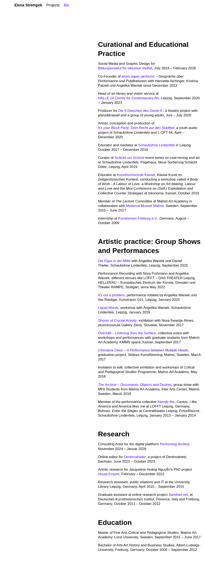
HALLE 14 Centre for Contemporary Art (128, 98)
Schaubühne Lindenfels (156, 145)
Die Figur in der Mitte (114, 261)
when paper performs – (139, 76)
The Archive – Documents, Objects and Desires (134, 385)
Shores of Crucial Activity (117, 320)
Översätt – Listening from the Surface (127, 333)
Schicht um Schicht (129, 158)
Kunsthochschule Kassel (136, 175)
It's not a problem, (112, 295)
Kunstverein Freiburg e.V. (137, 218)
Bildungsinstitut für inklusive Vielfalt (125, 68)
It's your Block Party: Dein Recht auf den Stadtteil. (136, 128)
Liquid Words (108, 308)
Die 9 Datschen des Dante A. (140, 111)
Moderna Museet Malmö (145, 206)
